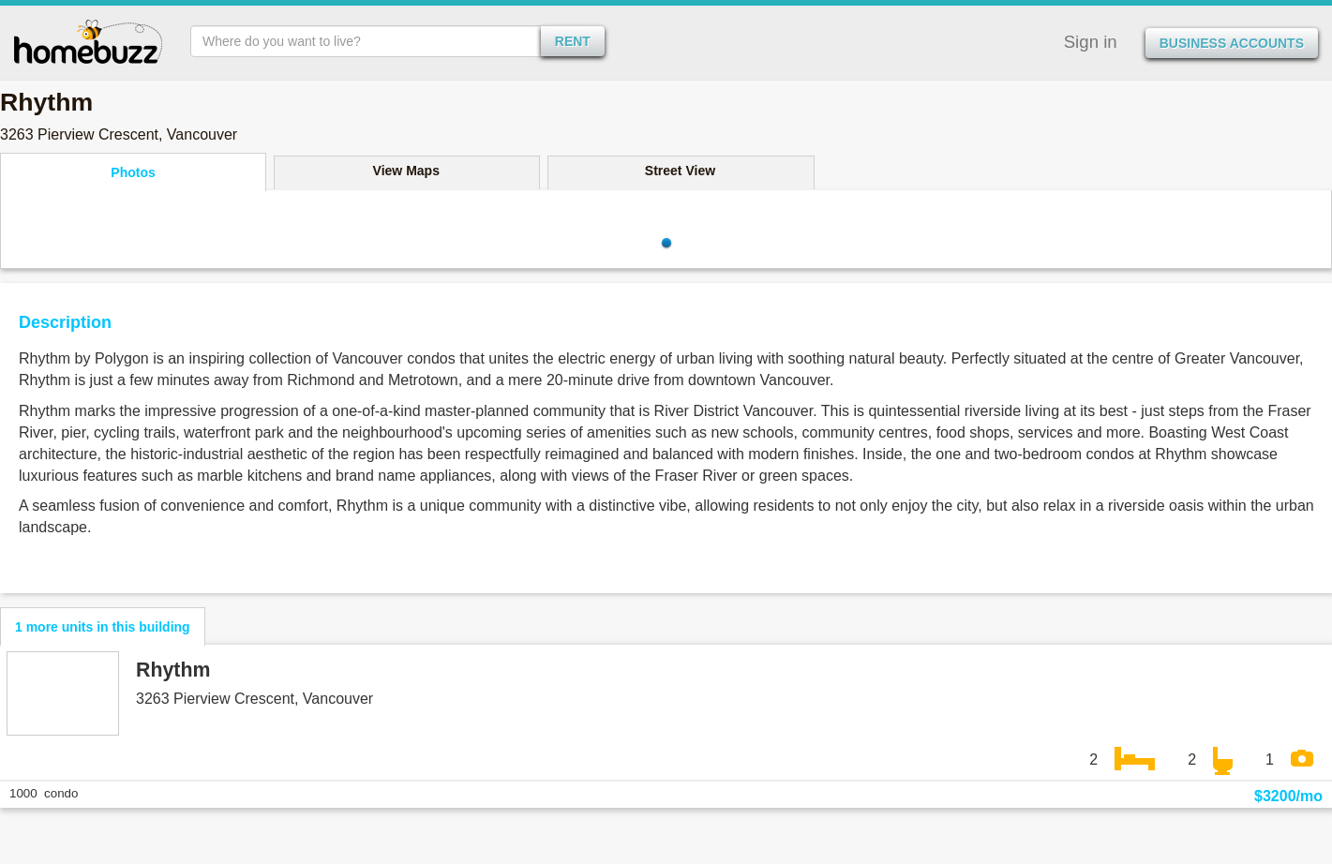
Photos (133, 172)
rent (573, 41)
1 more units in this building (102, 626)
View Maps (406, 170)
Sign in (1090, 42)
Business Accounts (1232, 43)
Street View (680, 170)
